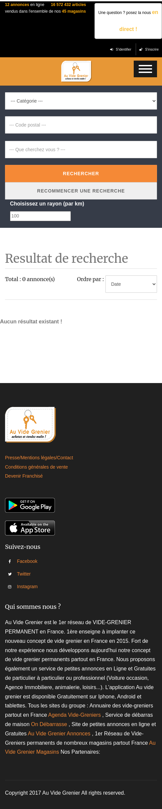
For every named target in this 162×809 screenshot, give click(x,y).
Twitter (21, 574)
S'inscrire (149, 49)
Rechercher (81, 173)
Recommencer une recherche (81, 191)
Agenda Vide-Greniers (74, 715)
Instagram (21, 586)
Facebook (21, 561)
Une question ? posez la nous (128, 20)
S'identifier (120, 49)
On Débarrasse (49, 724)
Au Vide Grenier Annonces (60, 733)
